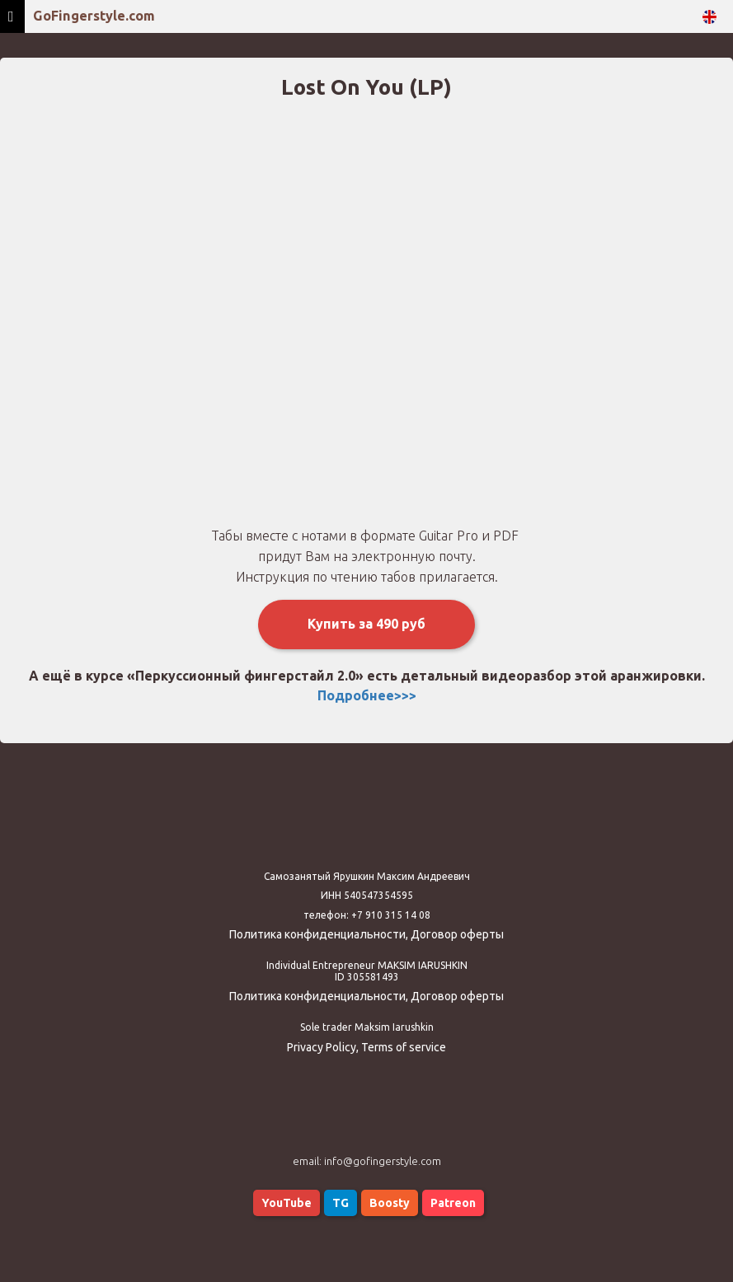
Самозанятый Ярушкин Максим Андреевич (367, 876)
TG (340, 1202)
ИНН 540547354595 (367, 895)
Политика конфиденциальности (317, 934)
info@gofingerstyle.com (382, 1161)
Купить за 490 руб (366, 623)
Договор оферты (457, 934)
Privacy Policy (321, 1047)
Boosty (389, 1202)
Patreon (453, 1202)
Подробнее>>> (366, 695)
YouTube (286, 1202)
